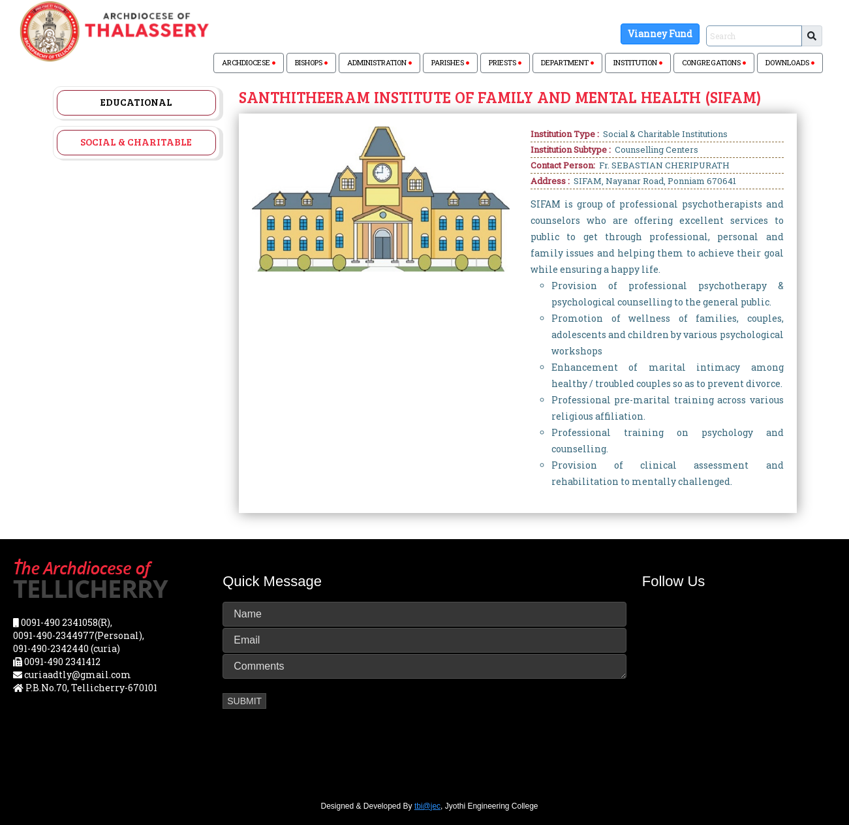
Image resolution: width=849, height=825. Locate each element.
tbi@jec (427, 806)
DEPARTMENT (567, 62)
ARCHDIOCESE (248, 62)
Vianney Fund (660, 33)
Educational (136, 101)
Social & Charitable (136, 141)
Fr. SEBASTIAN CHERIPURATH (664, 165)
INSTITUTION (637, 62)
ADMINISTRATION (379, 62)
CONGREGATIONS (714, 62)
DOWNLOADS (789, 62)
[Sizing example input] (754, 35)
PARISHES (450, 62)
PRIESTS (505, 62)
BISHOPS (311, 62)
